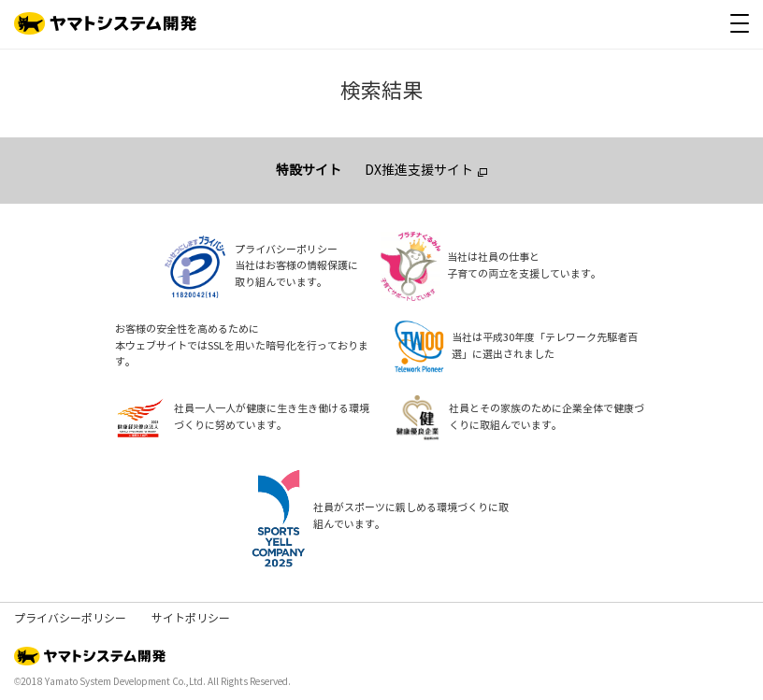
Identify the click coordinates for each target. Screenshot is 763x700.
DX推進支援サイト (419, 171)
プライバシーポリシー (70, 618)
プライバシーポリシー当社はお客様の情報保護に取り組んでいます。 (296, 266)
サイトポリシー (190, 618)
